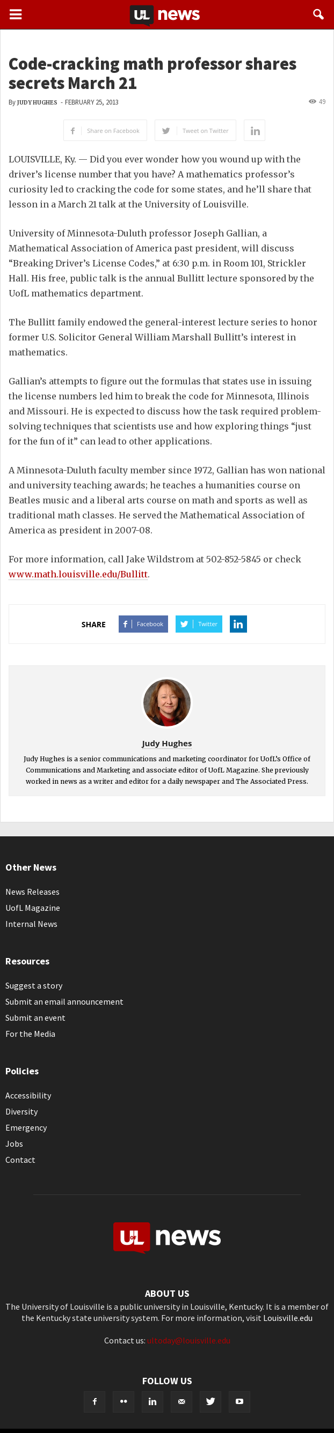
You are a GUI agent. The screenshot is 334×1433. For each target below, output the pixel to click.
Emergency (26, 1127)
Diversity (21, 1111)
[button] (319, 14)
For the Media (30, 1033)
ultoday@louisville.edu (188, 1340)
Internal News (31, 923)
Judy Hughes (37, 102)
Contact (20, 1159)
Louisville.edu (288, 1317)
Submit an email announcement (64, 1001)
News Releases (32, 891)
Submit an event (35, 1017)
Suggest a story (33, 985)
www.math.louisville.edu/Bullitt (78, 574)
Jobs (14, 1143)
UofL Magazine (32, 907)
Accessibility (28, 1095)
